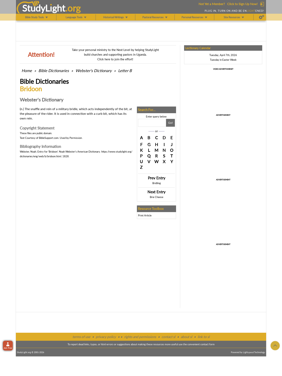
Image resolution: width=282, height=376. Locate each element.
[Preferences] (261, 17)
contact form (207, 344)
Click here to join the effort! (115, 59)
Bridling (156, 183)
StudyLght (43, 8)
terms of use (81, 337)
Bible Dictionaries (53, 70)
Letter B (125, 70)
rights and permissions (140, 337)
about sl (186, 337)
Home (27, 70)
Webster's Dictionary (93, 70)
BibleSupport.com (49, 137)
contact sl (168, 337)
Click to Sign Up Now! (242, 4)
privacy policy (106, 337)
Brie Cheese (156, 197)
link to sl (204, 337)
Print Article (145, 215)
